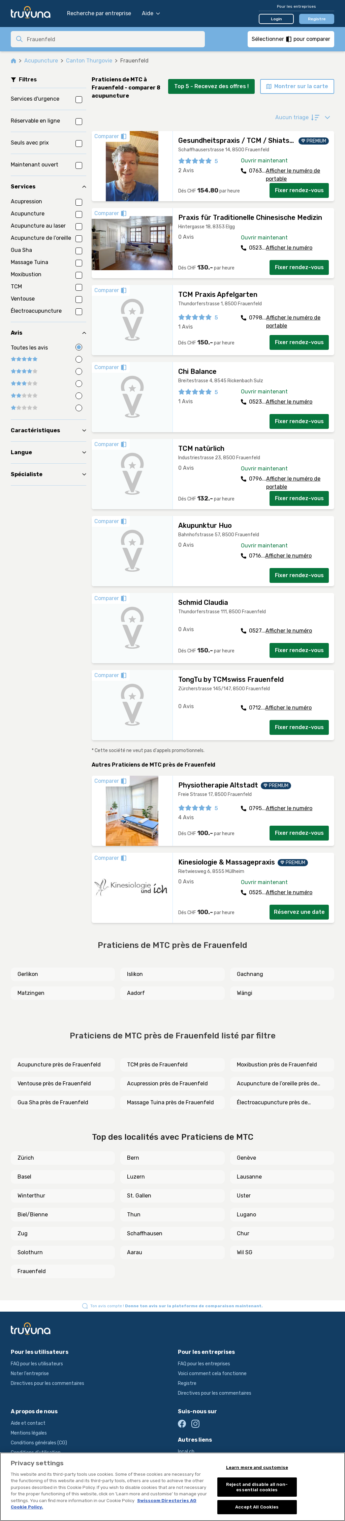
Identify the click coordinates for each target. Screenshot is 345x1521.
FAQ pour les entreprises (204, 1364)
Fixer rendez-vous (299, 190)
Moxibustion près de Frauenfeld (277, 1064)
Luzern (136, 1177)
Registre (317, 19)
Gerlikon (28, 974)
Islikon (135, 974)
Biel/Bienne (33, 1214)
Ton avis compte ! (176, 1306)
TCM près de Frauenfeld (157, 1064)
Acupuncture (41, 60)
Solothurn (30, 1252)
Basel (24, 1177)
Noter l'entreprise (30, 1373)
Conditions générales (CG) (39, 1443)
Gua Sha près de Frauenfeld (53, 1102)
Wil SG (244, 1252)
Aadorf (136, 993)
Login (276, 19)
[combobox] (114, 39)
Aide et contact (28, 1423)
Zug (23, 1233)
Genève (246, 1158)
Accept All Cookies (257, 1507)
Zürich (26, 1158)
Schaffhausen (144, 1233)
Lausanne (249, 1177)
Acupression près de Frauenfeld (167, 1083)
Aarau (134, 1252)
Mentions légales (29, 1433)
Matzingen (31, 993)
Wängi (244, 993)
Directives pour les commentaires (47, 1383)
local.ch (186, 1451)
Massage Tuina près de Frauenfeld (170, 1102)
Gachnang (250, 974)
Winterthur (31, 1195)
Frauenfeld (32, 1271)
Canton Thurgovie (89, 60)
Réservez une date (299, 912)
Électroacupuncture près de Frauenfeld (272, 1103)
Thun (133, 1214)
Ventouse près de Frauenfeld (54, 1083)
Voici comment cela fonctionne (212, 1373)
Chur (243, 1233)
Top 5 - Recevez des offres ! (211, 86)
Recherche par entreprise (99, 13)
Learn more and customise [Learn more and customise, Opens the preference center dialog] (257, 1467)
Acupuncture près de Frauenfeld (59, 1064)
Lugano (246, 1214)
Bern (133, 1158)
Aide (151, 13)
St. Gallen (139, 1195)
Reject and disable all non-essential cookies (257, 1487)
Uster (244, 1195)
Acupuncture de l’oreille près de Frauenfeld (277, 1084)
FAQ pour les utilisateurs (37, 1364)
